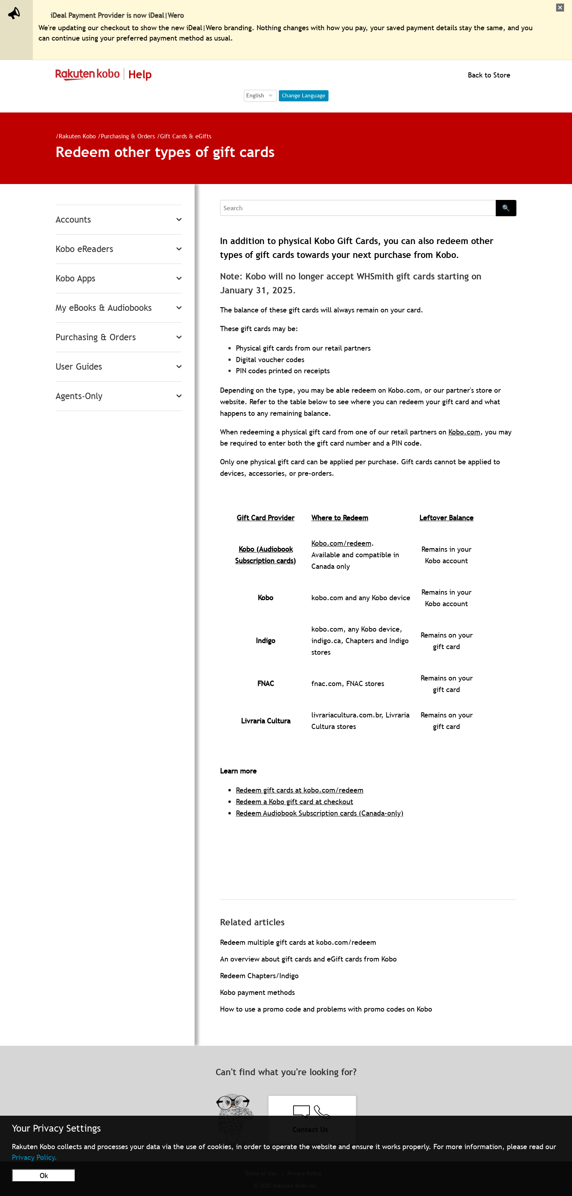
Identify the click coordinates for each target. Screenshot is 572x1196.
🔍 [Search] (506, 208)
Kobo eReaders (84, 249)
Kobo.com (464, 431)
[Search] (358, 208)
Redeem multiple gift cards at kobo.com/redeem (298, 942)
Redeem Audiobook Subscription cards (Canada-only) (320, 813)
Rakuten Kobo (74, 136)
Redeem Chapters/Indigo (259, 975)
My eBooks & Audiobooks (104, 307)
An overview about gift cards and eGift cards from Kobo (308, 958)
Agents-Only (79, 396)
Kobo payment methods (257, 992)
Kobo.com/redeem (341, 543)
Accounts (73, 219)
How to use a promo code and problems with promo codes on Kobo (326, 1009)
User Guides (79, 366)
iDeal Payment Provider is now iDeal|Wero (117, 15)
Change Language (303, 95)
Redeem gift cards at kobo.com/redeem (299, 790)
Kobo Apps (75, 278)
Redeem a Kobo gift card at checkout (294, 801)
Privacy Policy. (34, 1157)
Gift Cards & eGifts (182, 136)
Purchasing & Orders (125, 136)
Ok (44, 1175)
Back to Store (488, 74)
